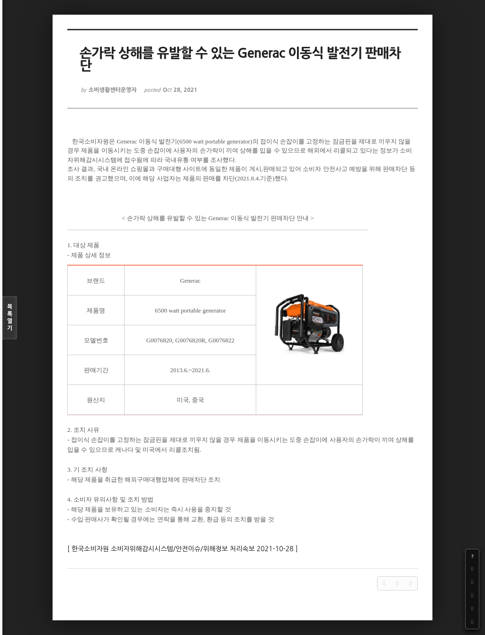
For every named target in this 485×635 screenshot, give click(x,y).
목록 (9, 318)
